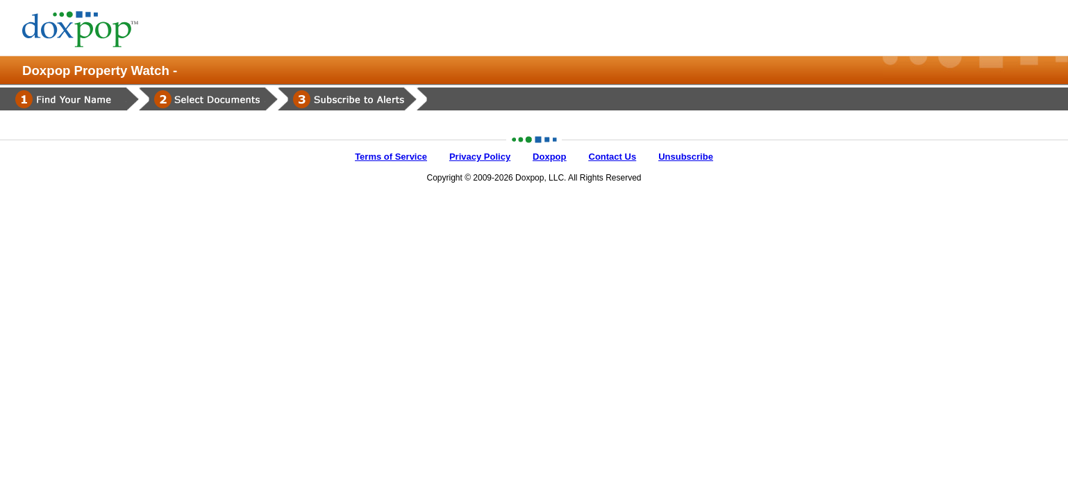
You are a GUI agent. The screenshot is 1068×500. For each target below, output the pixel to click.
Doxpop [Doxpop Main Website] (549, 156)
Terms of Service (391, 156)
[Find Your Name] (69, 99)
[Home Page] (91, 29)
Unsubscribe (685, 156)
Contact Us (613, 156)
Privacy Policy (479, 156)
